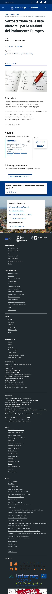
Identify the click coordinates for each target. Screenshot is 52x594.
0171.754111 (11, 366)
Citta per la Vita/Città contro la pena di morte (20, 513)
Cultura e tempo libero (14, 289)
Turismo (10, 307)
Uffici (9, 253)
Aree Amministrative (13, 251)
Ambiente (11, 276)
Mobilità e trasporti (13, 299)
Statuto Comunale (13, 453)
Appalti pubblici (12, 281)
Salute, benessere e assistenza (16, 302)
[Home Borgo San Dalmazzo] (23, 8)
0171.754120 (18, 149)
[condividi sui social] (9, 46)
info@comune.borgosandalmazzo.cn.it (19, 376)
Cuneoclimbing (12, 507)
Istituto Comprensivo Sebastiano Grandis (19, 539)
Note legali (11, 459)
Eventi (10, 342)
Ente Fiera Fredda (13, 500)
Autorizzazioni (12, 284)
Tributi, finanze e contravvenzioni (17, 305)
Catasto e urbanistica (14, 286)
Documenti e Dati (13, 256)
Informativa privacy (13, 456)
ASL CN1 (10, 549)
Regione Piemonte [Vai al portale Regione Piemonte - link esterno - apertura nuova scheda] (9, 2)
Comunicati (11, 322)
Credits (10, 464)
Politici (10, 264)
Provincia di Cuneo (13, 547)
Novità (12, 14)
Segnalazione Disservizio (14, 446)
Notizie (10, 319)
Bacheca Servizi (12, 451)
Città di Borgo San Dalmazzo (26, 8)
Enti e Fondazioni (13, 259)
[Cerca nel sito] (45, 8)
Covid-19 (10, 325)
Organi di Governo (13, 248)
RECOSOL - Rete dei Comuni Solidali (18, 492)
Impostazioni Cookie (13, 461)
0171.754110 (11, 368)
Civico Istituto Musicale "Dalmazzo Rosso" (19, 494)
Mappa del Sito (12, 472)
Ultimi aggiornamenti (14, 466)
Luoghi (10, 345)
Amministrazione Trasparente (16, 430)
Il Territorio (11, 347)
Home (6, 14)
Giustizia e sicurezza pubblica (16, 294)
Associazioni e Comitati (14, 358)
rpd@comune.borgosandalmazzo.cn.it (19, 420)
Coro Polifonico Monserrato (15, 520)
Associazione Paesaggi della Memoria (18, 526)
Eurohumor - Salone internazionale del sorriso (20, 505)
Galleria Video (12, 352)
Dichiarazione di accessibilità (15, 432)
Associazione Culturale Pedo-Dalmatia (18, 515)
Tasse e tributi (12, 327)
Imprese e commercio (14, 297)
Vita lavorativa (12, 310)
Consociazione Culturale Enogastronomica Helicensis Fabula (24, 531)
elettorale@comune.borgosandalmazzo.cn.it (17, 154)
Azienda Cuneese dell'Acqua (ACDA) (17, 518)
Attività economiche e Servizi (16, 355)
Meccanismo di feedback (14, 435)
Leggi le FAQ (11, 440)
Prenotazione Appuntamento (16, 443)
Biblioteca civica (12, 330)
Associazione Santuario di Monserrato (18, 536)
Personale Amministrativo (15, 261)
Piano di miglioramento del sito (16, 438)
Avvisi (17, 14)
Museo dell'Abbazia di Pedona (16, 497)
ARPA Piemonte (12, 552)
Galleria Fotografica (13, 350)
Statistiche (11, 469)
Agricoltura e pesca (13, 273)
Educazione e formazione (15, 292)
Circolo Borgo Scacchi (14, 486)
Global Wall (11, 484)
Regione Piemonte (13, 541)
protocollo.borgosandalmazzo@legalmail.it (19, 374)
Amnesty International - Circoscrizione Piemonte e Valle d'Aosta (25, 510)
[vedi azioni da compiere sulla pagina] (18, 46)
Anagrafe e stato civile (14, 279)
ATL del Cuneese (12, 481)
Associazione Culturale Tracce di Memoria (19, 528)
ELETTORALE (11, 141)
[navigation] (3, 7)
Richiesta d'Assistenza (14, 448)
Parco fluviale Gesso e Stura (15, 489)
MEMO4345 (11, 544)
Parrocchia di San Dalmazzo (15, 502)
